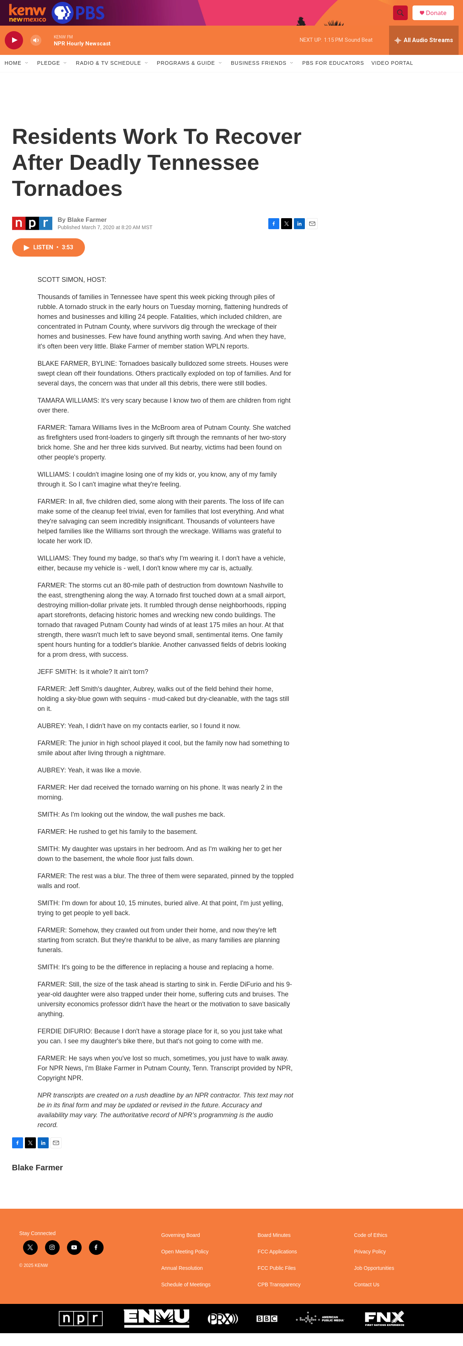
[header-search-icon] (403, 19)
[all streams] (424, 53)
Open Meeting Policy (185, 1264)
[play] (14, 53)
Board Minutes (274, 1248)
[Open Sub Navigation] (27, 76)
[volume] (36, 53)
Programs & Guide (186, 76)
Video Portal (392, 76)
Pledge (48, 76)
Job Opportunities (374, 1281)
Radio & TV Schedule (108, 76)
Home (13, 76)
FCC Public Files (277, 1281)
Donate (440, 19)
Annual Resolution (182, 1281)
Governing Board (180, 1248)
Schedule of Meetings (186, 1297)
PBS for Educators (333, 76)
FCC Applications (277, 1264)
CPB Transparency (279, 1297)
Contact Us (366, 1297)
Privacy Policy (370, 1264)
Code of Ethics (370, 1248)
